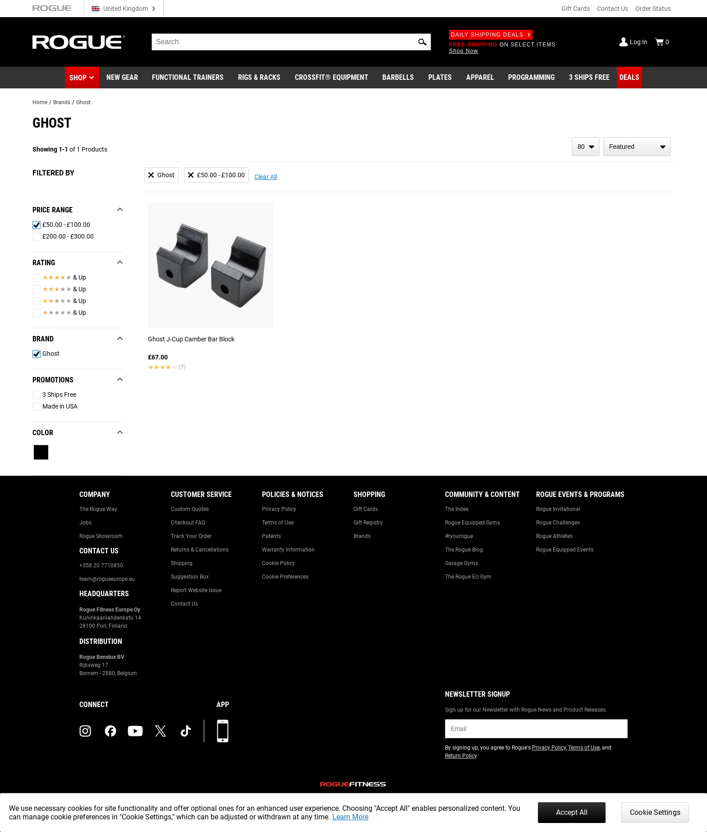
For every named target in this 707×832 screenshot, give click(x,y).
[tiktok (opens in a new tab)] (185, 731)
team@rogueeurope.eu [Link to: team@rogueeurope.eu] (107, 579)
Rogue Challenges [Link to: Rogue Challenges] (558, 522)
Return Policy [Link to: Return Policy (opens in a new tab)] (461, 756)
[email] (536, 728)
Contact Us (612, 8)
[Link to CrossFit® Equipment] (331, 77)
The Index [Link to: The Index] (456, 509)
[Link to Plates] (440, 77)
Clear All (265, 176)
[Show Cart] (662, 42)
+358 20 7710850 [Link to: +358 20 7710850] (101, 565)
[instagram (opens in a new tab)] (85, 731)
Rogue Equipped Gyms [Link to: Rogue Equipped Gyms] (472, 522)
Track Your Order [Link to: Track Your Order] (191, 536)
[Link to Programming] (531, 77)
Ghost (83, 102)
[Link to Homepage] (78, 42)
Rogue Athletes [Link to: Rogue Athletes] (554, 536)
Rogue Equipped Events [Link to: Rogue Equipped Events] (564, 550)
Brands (61, 102)
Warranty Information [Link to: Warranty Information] (288, 550)
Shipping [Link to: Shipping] (182, 563)
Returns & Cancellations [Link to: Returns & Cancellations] (200, 550)
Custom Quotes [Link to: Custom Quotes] (190, 509)
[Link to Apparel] (480, 77)
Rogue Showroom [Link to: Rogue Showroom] (101, 536)
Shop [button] (78, 78)
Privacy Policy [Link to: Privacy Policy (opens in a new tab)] (549, 748)
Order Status (653, 8)
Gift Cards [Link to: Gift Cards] (366, 509)
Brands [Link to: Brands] (362, 536)
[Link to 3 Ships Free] (589, 77)
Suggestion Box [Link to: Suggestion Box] (190, 577)
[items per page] (586, 146)
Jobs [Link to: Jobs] (85, 522)
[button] (422, 42)
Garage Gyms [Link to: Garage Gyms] (461, 563)
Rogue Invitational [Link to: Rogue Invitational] (558, 509)
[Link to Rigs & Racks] (259, 77)
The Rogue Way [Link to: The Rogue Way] (98, 509)
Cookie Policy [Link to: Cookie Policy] (278, 563)
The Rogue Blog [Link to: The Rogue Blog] (464, 550)
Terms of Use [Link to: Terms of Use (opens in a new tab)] (584, 748)
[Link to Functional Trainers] (187, 77)
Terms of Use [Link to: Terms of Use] (278, 522)
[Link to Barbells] (398, 77)
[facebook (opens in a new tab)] (110, 731)
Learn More (350, 817)
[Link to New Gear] (122, 77)
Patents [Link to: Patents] (271, 536)
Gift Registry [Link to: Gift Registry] (368, 522)
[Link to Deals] (629, 77)
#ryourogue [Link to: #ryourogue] (459, 536)
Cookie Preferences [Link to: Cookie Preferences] (285, 577)
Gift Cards (575, 8)
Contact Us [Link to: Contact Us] (184, 604)
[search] (291, 42)
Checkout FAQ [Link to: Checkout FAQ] (188, 522)
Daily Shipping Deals (491, 35)
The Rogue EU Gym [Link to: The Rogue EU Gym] (468, 577)
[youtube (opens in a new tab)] (135, 731)
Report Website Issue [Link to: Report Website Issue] (196, 590)
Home (39, 102)
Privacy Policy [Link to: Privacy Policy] (279, 509)
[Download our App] (222, 731)
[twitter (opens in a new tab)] (160, 731)
